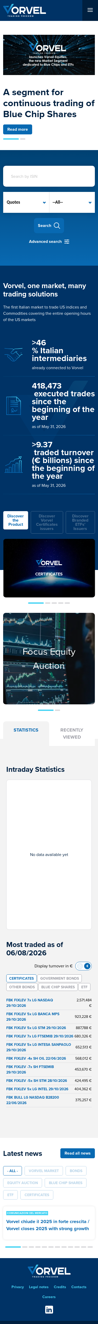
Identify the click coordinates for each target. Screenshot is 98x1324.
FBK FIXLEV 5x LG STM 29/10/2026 (36, 1027)
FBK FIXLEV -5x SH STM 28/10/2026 (36, 1080)
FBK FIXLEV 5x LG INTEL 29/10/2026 (37, 1089)
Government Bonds (59, 978)
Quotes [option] (13, 202)
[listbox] (26, 202)
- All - (12, 1170)
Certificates (21, 978)
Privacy (17, 1286)
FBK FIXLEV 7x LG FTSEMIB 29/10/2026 (39, 1036)
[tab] (15, 522)
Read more (17, 129)
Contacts (79, 1286)
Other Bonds (22, 987)
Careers (49, 1296)
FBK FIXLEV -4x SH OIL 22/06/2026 (36, 1058)
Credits (60, 1286)
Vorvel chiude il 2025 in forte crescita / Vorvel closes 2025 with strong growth (47, 1225)
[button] (11, 139)
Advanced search (45, 241)
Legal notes (39, 1286)
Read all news (78, 1153)
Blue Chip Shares (58, 987)
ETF (84, 987)
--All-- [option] (58, 202)
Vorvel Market (44, 1170)
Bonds (76, 1170)
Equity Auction (22, 1182)
